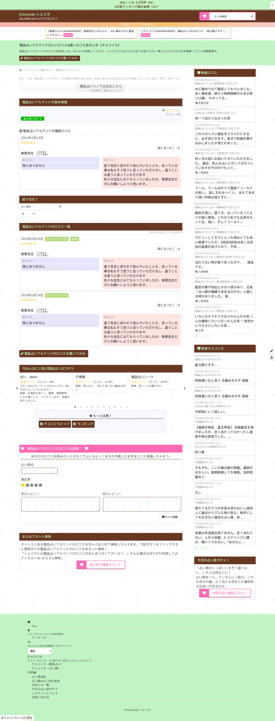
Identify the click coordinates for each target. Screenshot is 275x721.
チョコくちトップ (57, 424)
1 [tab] (75, 407)
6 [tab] (104, 407)
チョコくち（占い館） (46, 668)
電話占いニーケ (142, 377)
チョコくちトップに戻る (18, 717)
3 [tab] (86, 407)
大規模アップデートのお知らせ (137, 24)
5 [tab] (98, 407)
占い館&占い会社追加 (46, 681)
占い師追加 (39, 676)
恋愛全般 (203, 103)
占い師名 (27, 464)
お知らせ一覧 (40, 685)
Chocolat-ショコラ (34, 14)
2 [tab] (81, 407)
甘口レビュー (112, 494)
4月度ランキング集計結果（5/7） (137, 6)
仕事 (200, 330)
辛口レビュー (30, 494)
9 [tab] (121, 407)
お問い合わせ (40, 697)
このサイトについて (45, 693)
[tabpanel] (101, 383)
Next (185, 388)
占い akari (29, 377)
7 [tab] (109, 407)
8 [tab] (115, 407)
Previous (16, 388)
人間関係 (203, 172)
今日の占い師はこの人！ (229, 593)
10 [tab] (127, 407)
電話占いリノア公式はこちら (101, 86)
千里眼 (80, 377)
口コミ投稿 (171, 519)
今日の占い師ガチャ (45, 689)
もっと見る (203, 336)
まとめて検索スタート (106, 567)
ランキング (85, 424)
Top (34, 626)
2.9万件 (141, 2)
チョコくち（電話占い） (39, 70)
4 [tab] (92, 407)
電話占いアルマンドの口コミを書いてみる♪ (51, 58)
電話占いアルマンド (67, 70)
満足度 (26, 479)
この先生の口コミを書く (43, 153)
